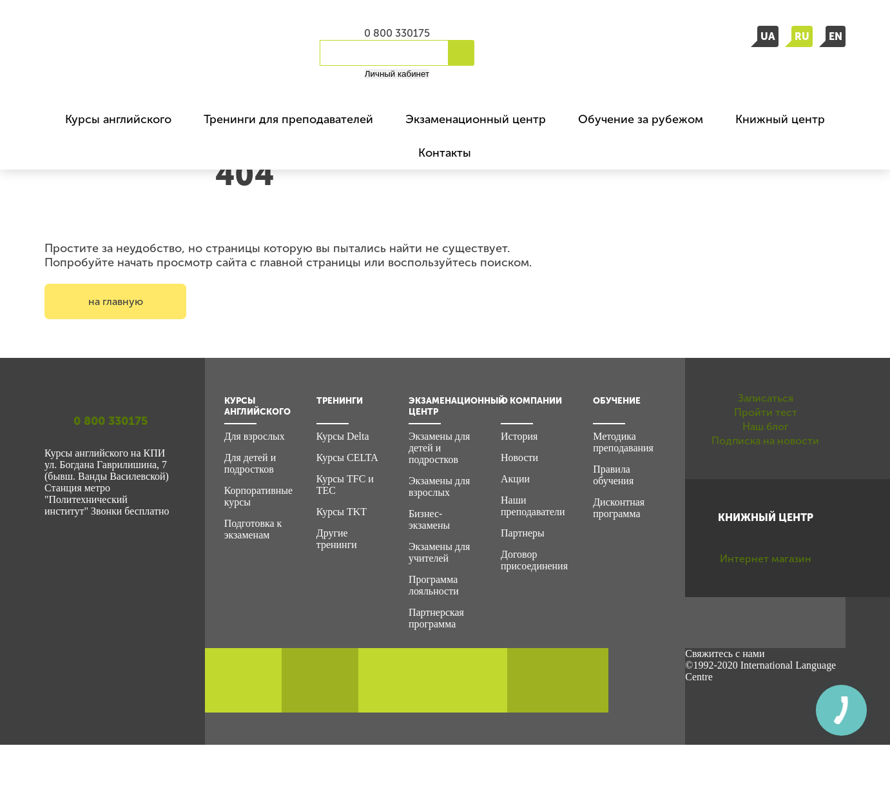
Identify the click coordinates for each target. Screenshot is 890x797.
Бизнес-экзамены (429, 519)
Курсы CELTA (347, 457)
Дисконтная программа (618, 508)
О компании (531, 400)
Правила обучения (613, 475)
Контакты (444, 153)
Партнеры (523, 532)
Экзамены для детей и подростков (439, 448)
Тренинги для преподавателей (288, 119)
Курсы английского (118, 119)
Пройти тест (765, 442)
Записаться (765, 407)
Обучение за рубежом (640, 119)
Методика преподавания (623, 442)
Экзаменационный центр (475, 119)
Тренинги (339, 400)
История (519, 436)
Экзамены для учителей (439, 552)
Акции (515, 478)
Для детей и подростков (250, 463)
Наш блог (765, 477)
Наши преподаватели (533, 506)
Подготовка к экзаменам (253, 529)
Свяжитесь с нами (724, 705)
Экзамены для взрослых (439, 486)
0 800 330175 (397, 33)
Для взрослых (254, 436)
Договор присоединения (534, 560)
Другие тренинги (336, 538)
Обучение (617, 400)
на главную (115, 301)
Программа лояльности (434, 585)
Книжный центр (780, 119)
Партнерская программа (436, 618)
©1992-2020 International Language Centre (760, 723)
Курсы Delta (342, 436)
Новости (519, 457)
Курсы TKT (341, 511)
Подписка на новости (765, 512)
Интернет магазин (765, 650)
